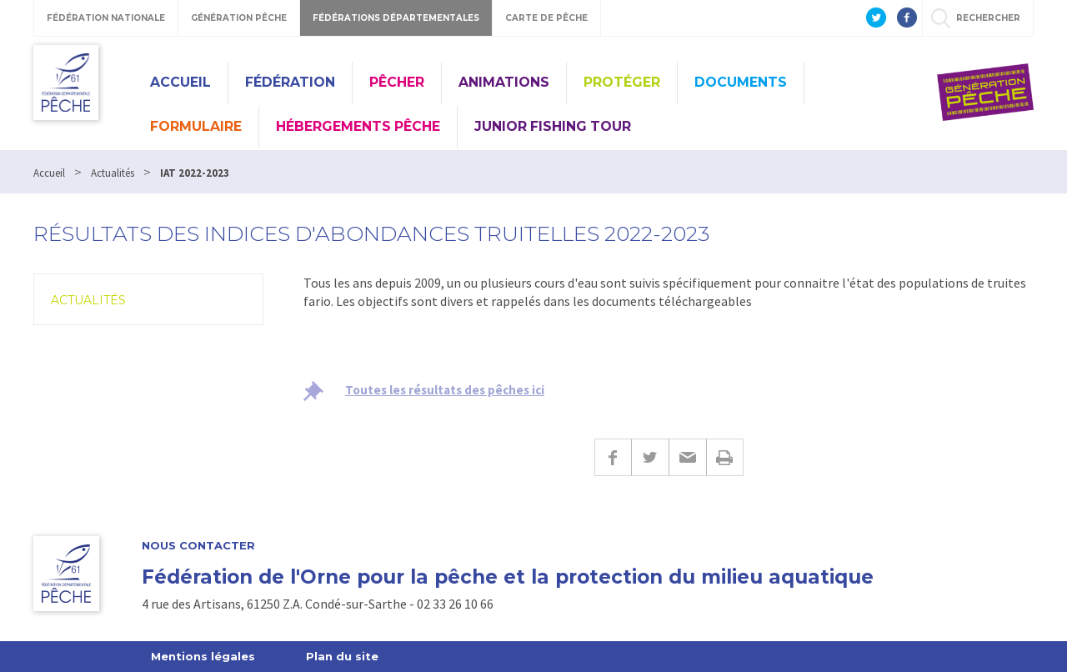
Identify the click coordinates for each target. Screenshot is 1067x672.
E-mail (687, 457)
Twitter (650, 457)
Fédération (290, 82)
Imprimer (725, 457)
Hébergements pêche (358, 126)
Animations (503, 82)
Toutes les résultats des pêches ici (444, 390)
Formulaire (196, 126)
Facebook (612, 457)
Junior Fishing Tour (552, 126)
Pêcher (396, 82)
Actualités (88, 300)
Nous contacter (198, 545)
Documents (740, 82)
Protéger (622, 82)
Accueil (180, 82)
